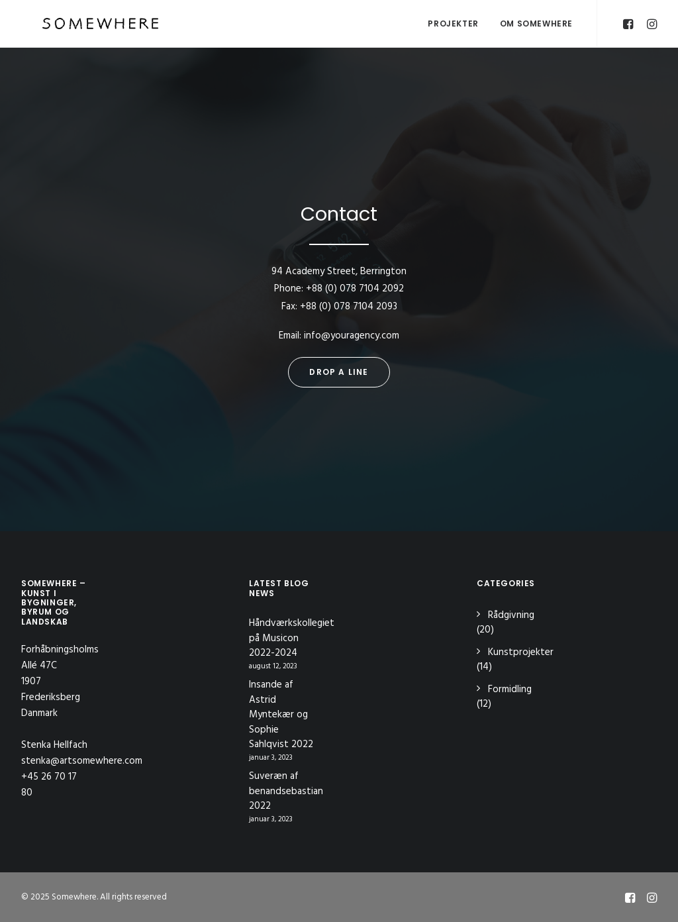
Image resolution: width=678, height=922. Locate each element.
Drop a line (338, 372)
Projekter (453, 23)
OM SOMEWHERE (536, 23)
